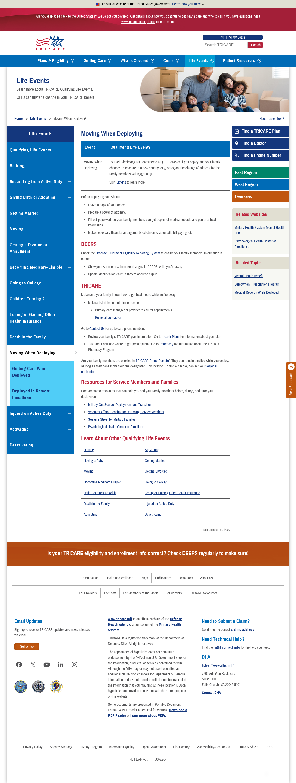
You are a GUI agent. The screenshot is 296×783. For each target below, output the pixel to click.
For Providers (88, 593)
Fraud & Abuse (248, 747)
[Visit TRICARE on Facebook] (19, 664)
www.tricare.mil (120, 619)
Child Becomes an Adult (100, 493)
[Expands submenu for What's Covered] (152, 61)
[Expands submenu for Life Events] (212, 61)
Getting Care (95, 60)
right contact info (227, 647)
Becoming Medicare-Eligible (36, 267)
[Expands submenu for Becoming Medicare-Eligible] (70, 267)
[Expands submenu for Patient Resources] (259, 61)
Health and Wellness (119, 578)
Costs (168, 60)
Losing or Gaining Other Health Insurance (172, 493)
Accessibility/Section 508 (214, 747)
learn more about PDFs (148, 715)
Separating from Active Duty (36, 181)
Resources (186, 578)
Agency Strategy (61, 747)
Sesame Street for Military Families (112, 419)
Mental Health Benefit (248, 276)
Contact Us (97, 328)
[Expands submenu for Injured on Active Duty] (70, 413)
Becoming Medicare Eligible (102, 482)
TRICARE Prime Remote (152, 360)
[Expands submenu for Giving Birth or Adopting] (70, 197)
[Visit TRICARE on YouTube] (46, 664)
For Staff (110, 593)
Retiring (89, 450)
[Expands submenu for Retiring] (70, 165)
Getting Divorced (156, 471)
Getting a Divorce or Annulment (28, 248)
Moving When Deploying (33, 352)
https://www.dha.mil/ (218, 665)
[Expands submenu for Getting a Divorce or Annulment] (70, 248)
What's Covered (134, 60)
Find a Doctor (253, 143)
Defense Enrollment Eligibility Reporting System (128, 253)
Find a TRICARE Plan (260, 131)
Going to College (156, 482)
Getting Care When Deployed (30, 372)
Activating (90, 514)
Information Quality (121, 747)
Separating (152, 450)
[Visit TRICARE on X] (32, 664)
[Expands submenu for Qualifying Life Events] (70, 150)
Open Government (154, 747)
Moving (121, 182)
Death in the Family (97, 503)
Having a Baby (93, 460)
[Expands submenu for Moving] (70, 229)
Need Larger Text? (271, 118)
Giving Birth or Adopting (33, 197)
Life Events (198, 60)
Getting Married (155, 460)
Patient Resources (239, 60)
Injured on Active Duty (159, 503)
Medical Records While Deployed (256, 292)
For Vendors (174, 593)
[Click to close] (291, 367)
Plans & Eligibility (53, 60)
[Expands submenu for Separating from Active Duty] (70, 181)
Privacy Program (90, 747)
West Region (246, 184)
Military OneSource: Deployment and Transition (119, 404)
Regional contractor (108, 317)
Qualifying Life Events (30, 150)
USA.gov (161, 759)
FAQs (144, 578)
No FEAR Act (139, 759)
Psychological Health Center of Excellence (116, 427)
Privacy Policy (33, 747)
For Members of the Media (140, 593)
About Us (206, 578)
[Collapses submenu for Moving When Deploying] (70, 353)
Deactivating (153, 514)
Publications (163, 578)
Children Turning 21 (28, 298)
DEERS (190, 553)
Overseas (243, 196)
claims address (242, 629)
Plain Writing (181, 747)
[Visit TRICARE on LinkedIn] (60, 664)
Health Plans (170, 336)
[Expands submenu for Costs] (177, 61)
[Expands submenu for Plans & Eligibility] (72, 61)
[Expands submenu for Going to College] (70, 283)
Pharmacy (166, 344)
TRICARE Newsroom (203, 593)
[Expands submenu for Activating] (70, 429)
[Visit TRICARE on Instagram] (74, 664)
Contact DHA (211, 692)
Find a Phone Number (261, 155)
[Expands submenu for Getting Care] (109, 61)
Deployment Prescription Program (257, 284)
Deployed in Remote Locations (31, 394)
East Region (246, 172)
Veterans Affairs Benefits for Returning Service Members (126, 412)
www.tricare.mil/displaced (138, 22)
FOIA (269, 747)
